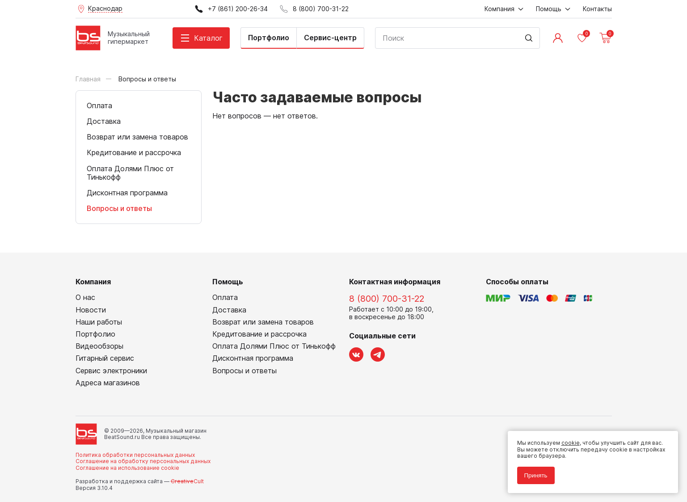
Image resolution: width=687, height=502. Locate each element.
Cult (187, 481)
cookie (567, 439)
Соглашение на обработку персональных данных (143, 461)
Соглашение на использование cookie (127, 467)
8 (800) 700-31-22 (386, 298)
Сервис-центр (330, 37)
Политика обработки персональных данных (135, 454)
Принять (532, 471)
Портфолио (268, 37)
